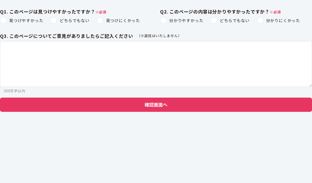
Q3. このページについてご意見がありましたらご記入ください (66, 36)
